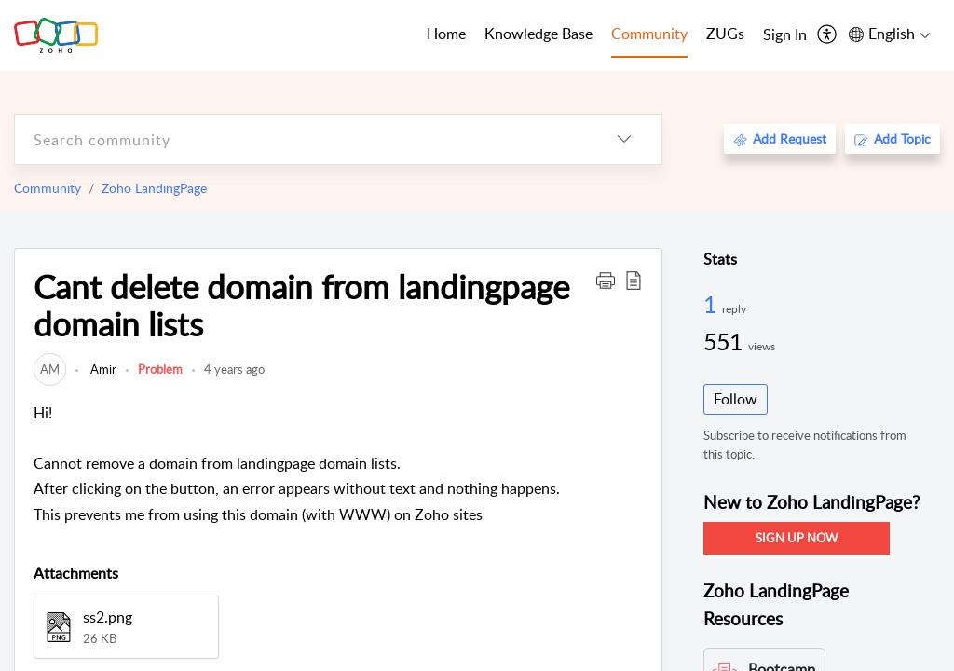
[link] (50, 369)
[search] (301, 139)
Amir (102, 369)
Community (47, 188)
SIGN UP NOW (797, 537)
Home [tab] (446, 33)
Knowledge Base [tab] (538, 33)
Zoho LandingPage (154, 188)
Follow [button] (735, 399)
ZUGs (725, 33)
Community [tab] (649, 33)
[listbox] (624, 139)
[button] (605, 279)
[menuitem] (785, 35)
